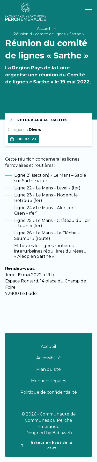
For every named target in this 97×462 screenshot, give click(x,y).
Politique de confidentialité (48, 392)
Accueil (43, 28)
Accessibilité (48, 357)
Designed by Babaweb (48, 432)
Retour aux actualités (39, 120)
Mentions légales (48, 380)
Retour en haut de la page (46, 445)
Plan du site (48, 369)
